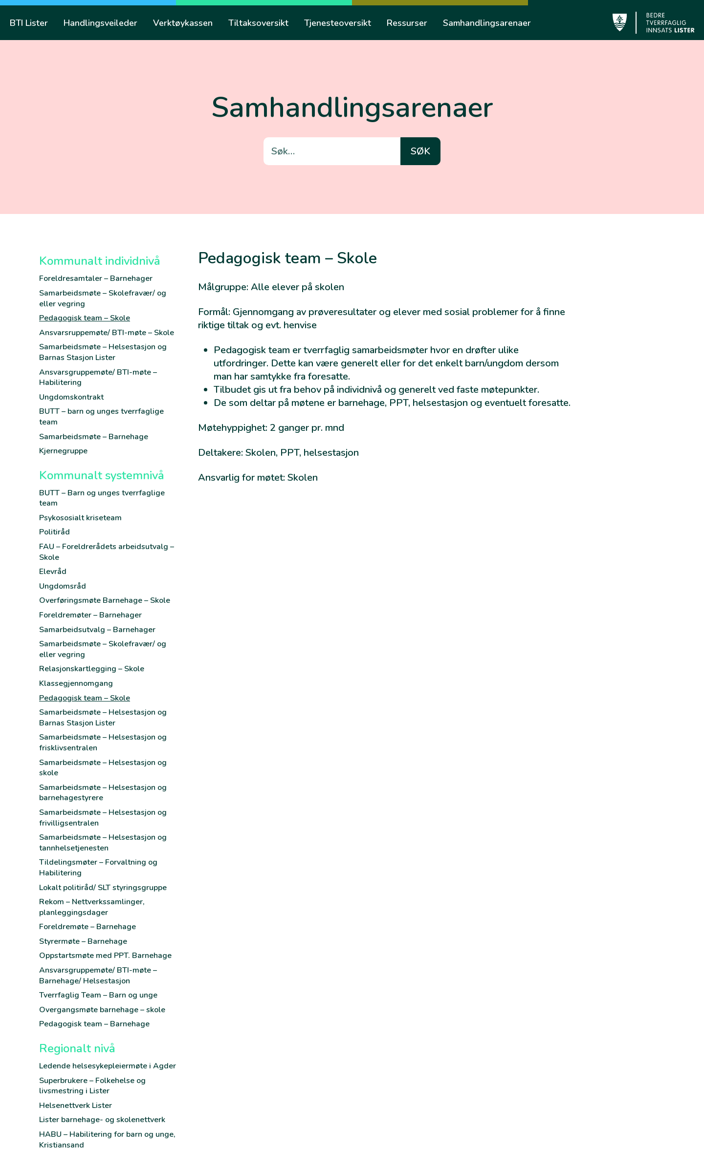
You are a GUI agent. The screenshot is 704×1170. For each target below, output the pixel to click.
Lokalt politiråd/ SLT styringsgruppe (103, 887)
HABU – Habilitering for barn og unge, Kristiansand (107, 1139)
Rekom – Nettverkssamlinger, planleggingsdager (92, 907)
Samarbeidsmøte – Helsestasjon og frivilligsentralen (103, 818)
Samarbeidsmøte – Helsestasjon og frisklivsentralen (103, 742)
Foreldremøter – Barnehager (90, 615)
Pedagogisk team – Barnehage (94, 1024)
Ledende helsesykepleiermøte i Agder (107, 1066)
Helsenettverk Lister (75, 1105)
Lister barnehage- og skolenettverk (102, 1119)
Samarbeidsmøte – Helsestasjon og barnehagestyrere (103, 793)
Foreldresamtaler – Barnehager (96, 278)
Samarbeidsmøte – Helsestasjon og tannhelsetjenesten (103, 842)
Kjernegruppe (63, 451)
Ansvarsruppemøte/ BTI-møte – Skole (106, 332)
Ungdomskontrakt (71, 397)
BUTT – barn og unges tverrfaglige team (101, 416)
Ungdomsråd (62, 586)
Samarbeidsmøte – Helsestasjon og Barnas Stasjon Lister (103, 352)
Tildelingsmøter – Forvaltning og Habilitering (98, 867)
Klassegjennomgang (76, 683)
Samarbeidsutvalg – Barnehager (97, 629)
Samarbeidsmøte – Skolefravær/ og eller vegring (102, 298)
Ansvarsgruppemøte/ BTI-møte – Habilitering (98, 377)
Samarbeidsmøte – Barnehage (93, 436)
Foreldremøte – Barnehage (87, 926)
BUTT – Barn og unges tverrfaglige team (102, 498)
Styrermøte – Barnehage (83, 941)
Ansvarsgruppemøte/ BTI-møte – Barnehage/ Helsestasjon (98, 975)
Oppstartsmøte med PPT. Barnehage (105, 955)
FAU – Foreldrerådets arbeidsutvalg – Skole (106, 552)
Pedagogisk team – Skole (84, 318)
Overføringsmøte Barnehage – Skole (104, 600)
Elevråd (52, 571)
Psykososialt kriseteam (80, 517)
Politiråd (54, 532)
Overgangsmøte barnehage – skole (102, 1009)
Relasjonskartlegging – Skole (91, 668)
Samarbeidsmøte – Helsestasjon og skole (103, 768)
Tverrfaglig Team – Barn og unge (98, 995)
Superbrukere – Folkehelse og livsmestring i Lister (92, 1086)
